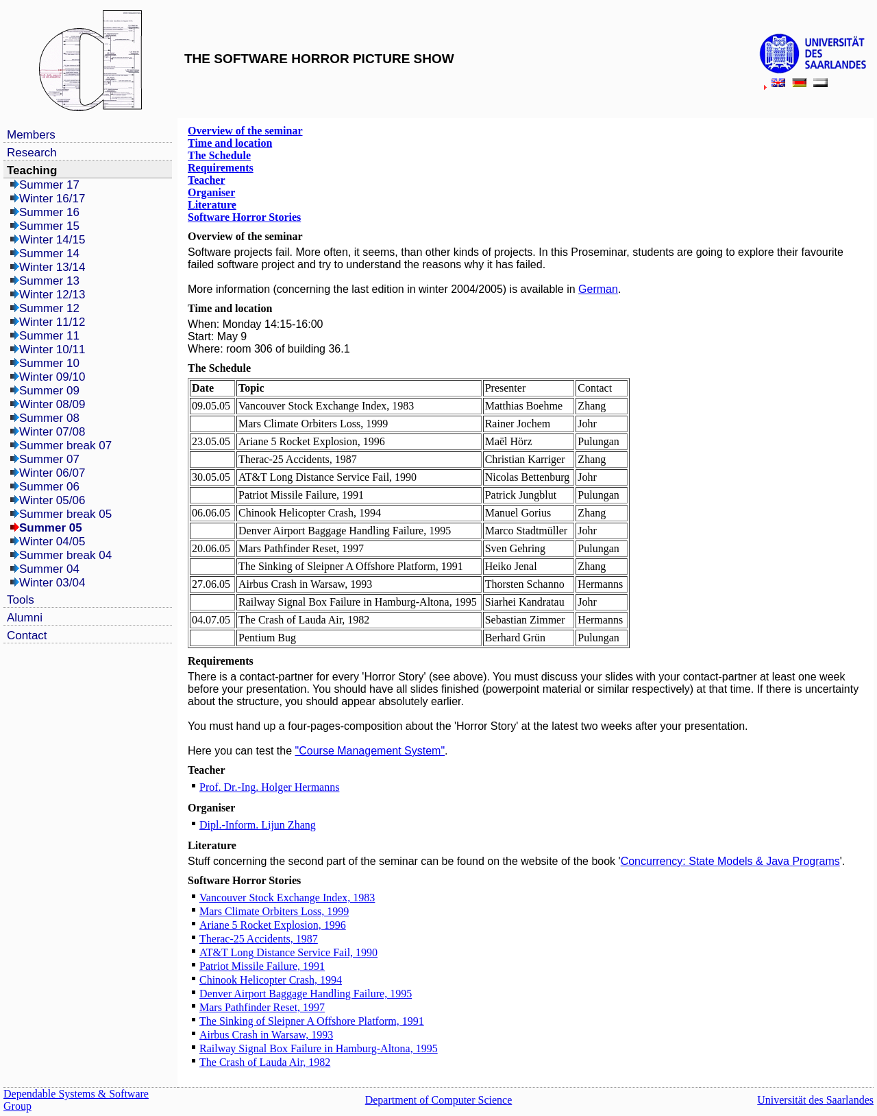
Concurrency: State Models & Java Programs (730, 861)
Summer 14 (49, 253)
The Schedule (219, 155)
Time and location (230, 143)
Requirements (221, 168)
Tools (20, 599)
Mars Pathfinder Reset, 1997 (262, 1007)
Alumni (24, 617)
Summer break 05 (65, 514)
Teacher (206, 180)
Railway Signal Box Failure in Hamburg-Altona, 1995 (318, 1048)
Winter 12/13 (52, 294)
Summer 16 (49, 212)
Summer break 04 (65, 555)
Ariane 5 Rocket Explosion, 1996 (272, 925)
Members (31, 134)
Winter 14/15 (52, 239)
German (598, 289)
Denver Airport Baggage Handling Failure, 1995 (305, 993)
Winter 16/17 (52, 198)
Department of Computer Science (438, 1100)
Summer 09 (49, 390)
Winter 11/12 (52, 322)
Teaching (32, 170)
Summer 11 (49, 335)
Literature (212, 205)
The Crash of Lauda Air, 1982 (264, 1062)
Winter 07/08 (52, 431)
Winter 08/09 (52, 404)
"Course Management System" (370, 751)
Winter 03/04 (52, 582)
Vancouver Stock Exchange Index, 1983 (287, 897)
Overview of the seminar (245, 130)
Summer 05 (50, 527)
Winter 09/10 (52, 376)
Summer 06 (49, 486)
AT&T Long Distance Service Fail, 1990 (288, 952)
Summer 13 (49, 280)
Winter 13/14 (52, 267)
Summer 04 (49, 568)
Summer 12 (49, 308)
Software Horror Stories (244, 217)
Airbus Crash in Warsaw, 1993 (266, 1035)
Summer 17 (49, 184)
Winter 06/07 (52, 472)
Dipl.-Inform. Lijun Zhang (257, 825)
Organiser (211, 192)
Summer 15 (49, 226)
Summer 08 (49, 418)
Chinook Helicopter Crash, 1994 (270, 980)
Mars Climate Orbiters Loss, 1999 (274, 911)
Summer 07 (49, 459)
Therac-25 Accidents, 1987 (258, 939)
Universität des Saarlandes (815, 1100)
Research (32, 152)
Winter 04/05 (52, 541)
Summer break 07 (65, 445)
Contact (27, 635)
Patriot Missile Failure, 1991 (262, 966)
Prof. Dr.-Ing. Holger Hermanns (269, 787)
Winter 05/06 (52, 500)
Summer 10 (49, 363)
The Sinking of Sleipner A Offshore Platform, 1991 (311, 1021)
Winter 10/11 (52, 349)
